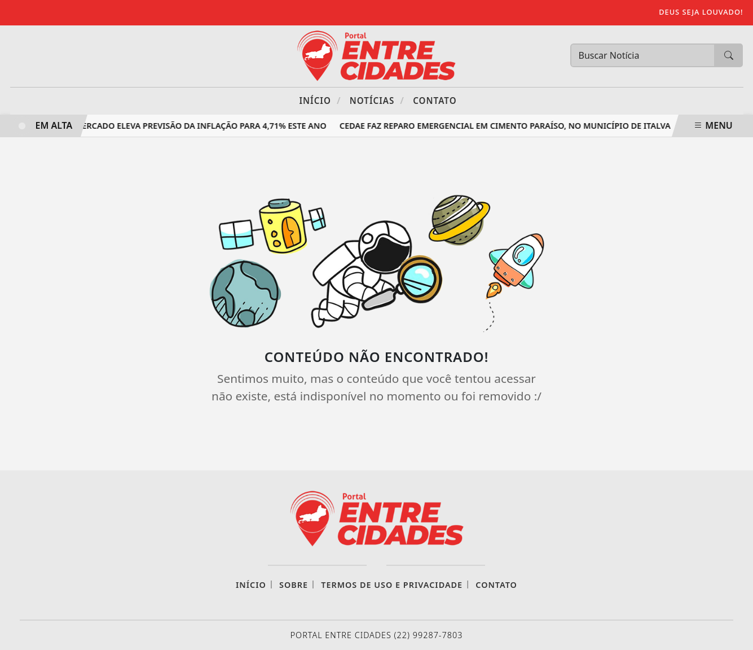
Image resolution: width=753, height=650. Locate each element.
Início (320, 100)
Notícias (377, 100)
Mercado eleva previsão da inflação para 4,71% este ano (202, 125)
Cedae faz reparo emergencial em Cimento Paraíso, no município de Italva (506, 125)
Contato (434, 100)
